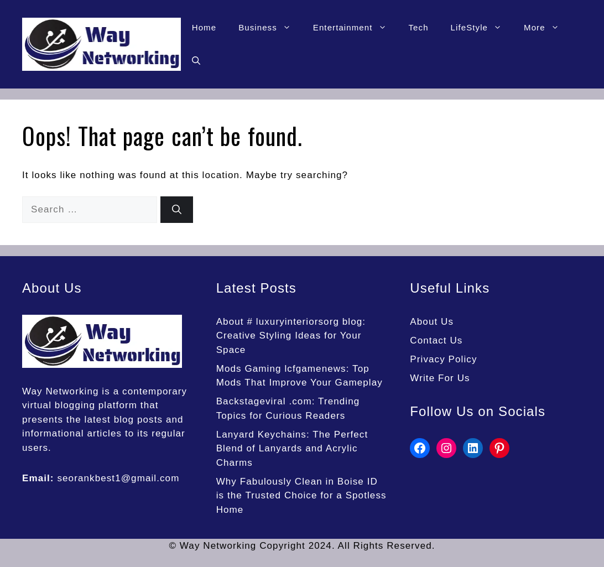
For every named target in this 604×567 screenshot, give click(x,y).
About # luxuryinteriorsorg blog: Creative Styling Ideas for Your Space (291, 335)
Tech (419, 27)
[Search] (176, 209)
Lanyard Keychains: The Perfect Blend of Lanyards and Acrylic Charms (292, 448)
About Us (432, 321)
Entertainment (355, 27)
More (547, 27)
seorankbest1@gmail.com (118, 478)
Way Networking (60, 391)
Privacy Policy (443, 359)
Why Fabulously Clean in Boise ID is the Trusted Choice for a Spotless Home (301, 495)
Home (204, 27)
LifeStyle (482, 27)
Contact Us (436, 340)
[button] (196, 60)
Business (270, 27)
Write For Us (440, 378)
